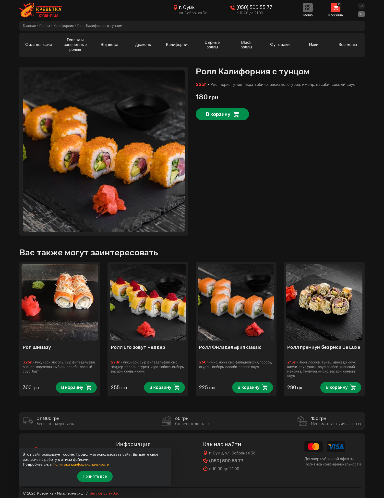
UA (361, 6)
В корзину (218, 112)
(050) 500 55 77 (254, 8)
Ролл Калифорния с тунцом (99, 26)
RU (361, 14)
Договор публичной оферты (329, 457)
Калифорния (64, 26)
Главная (29, 26)
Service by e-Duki (105, 492)
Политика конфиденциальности (332, 463)
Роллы (44, 26)
